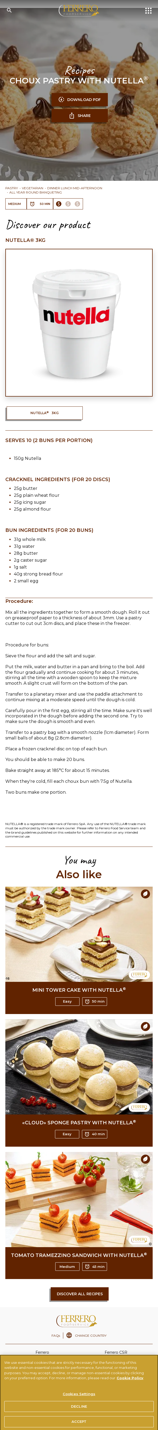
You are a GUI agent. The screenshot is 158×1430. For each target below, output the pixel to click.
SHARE (80, 115)
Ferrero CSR (116, 1352)
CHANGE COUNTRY (90, 1336)
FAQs (56, 1336)
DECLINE (79, 1412)
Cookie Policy (130, 1383)
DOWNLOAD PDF (79, 99)
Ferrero (42, 1352)
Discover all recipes (80, 1294)
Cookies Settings (79, 1399)
